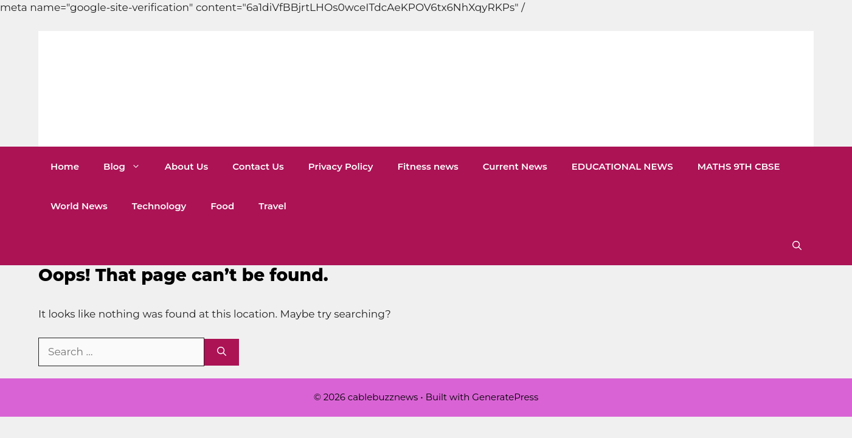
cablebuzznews (201, 89)
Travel (272, 206)
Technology (159, 206)
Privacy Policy (340, 166)
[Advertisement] (221, 27)
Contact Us (258, 166)
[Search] (221, 352)
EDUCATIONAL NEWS (622, 166)
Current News (515, 166)
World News (79, 206)
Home (64, 166)
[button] (797, 245)
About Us (186, 166)
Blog (128, 166)
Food (222, 206)
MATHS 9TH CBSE (739, 166)
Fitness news (427, 166)
